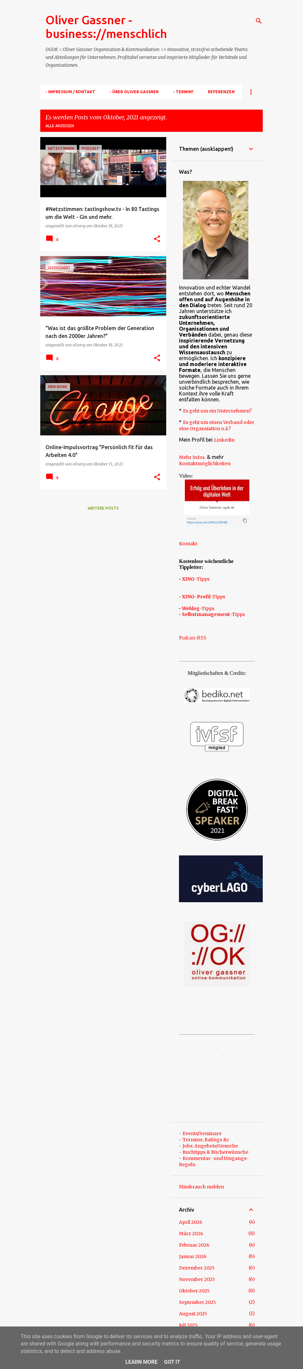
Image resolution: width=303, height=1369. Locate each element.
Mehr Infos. (192, 457)
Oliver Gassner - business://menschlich (106, 26)
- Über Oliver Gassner (134, 92)
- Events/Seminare (200, 1133)
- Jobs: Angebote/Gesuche (208, 1146)
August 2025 (193, 1314)
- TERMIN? (183, 92)
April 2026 (190, 1222)
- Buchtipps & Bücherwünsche (213, 1152)
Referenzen (221, 92)
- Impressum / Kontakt (70, 92)
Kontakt (188, 544)
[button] (157, 239)
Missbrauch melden (201, 1187)
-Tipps (195, 579)
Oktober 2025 (194, 1291)
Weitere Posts (103, 508)
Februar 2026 (194, 1245)
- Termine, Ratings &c (204, 1140)
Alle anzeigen (59, 126)
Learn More (141, 1362)
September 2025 (197, 1302)
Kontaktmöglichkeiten (205, 463)
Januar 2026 (192, 1256)
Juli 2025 (188, 1325)
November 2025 (197, 1279)
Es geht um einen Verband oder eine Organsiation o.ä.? (216, 425)
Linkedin (224, 440)
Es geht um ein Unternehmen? (217, 411)
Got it (172, 1362)
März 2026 (191, 1234)
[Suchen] (259, 21)
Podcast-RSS (192, 638)
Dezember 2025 (197, 1268)
